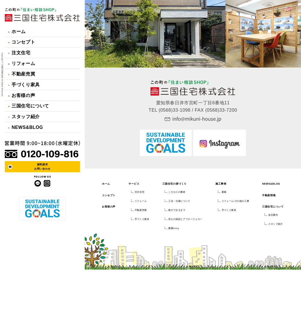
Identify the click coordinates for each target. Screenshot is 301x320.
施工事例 (220, 183)
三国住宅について (28, 105)
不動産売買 (21, 74)
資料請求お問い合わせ (42, 166)
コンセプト (21, 42)
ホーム (17, 31)
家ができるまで (176, 210)
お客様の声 (21, 95)
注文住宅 (19, 52)
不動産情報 (269, 195)
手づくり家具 (24, 84)
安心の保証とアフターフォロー (185, 219)
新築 (224, 192)
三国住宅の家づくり (174, 183)
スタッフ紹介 (24, 116)
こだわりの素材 (176, 192)
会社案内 (273, 215)
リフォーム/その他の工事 (235, 201)
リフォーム (21, 63)
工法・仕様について (179, 201)
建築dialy (173, 228)
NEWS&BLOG (25, 127)
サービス (133, 183)
